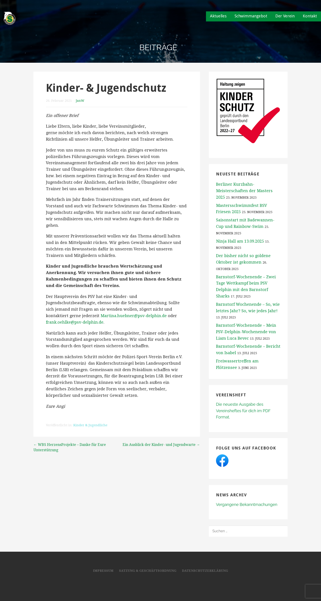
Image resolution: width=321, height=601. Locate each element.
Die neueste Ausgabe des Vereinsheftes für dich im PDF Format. (243, 411)
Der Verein (285, 16)
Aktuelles (218, 16)
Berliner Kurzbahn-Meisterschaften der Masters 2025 (244, 191)
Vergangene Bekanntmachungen (246, 504)
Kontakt (310, 16)
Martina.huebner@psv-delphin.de (134, 315)
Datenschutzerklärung (205, 570)
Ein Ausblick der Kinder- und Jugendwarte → (161, 445)
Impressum (103, 570)
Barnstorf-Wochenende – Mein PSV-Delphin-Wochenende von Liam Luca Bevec (246, 332)
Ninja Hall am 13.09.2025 (240, 241)
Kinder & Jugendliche (90, 425)
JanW (80, 100)
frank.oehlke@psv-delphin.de (74, 322)
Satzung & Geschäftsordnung (147, 570)
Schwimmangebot (251, 16)
